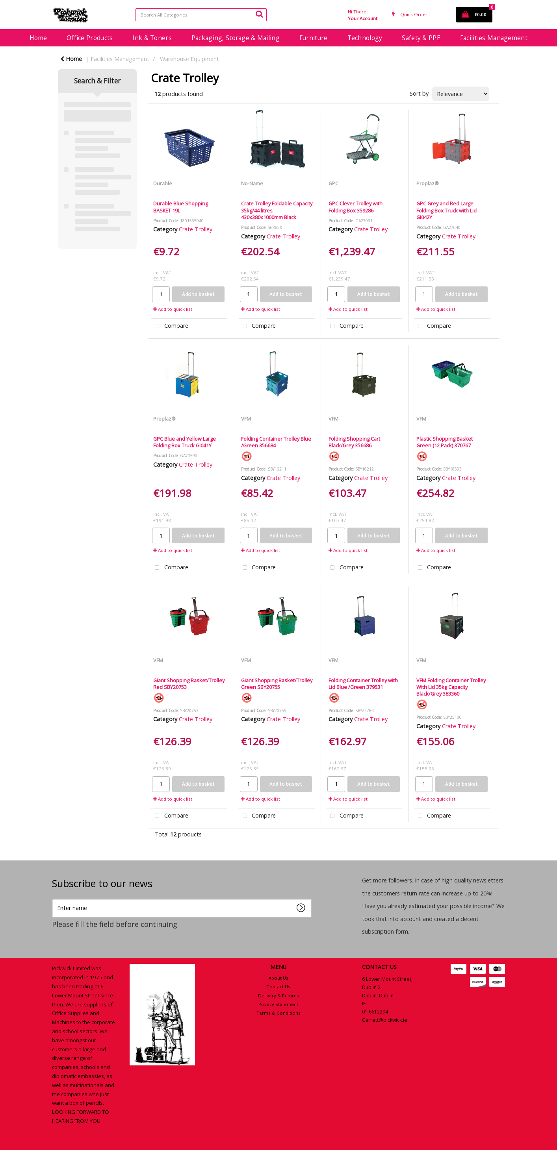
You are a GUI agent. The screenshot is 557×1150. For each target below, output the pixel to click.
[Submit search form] (259, 14)
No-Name (252, 183)
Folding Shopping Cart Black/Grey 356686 (354, 442)
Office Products (90, 37)
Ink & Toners (151, 37)
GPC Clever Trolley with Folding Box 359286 (355, 207)
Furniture (313, 37)
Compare (169, 326)
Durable (162, 183)
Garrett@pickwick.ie (384, 1020)
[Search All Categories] (201, 14)
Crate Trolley (195, 229)
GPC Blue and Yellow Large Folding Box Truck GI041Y (184, 442)
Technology (364, 37)
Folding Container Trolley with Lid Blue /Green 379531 (363, 683)
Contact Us (278, 986)
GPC (333, 183)
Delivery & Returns (278, 996)
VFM (246, 418)
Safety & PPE (421, 37)
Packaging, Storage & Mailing (235, 37)
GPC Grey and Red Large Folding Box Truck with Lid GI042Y (446, 210)
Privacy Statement (278, 1004)
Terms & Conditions (278, 1013)
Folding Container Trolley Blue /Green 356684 (276, 442)
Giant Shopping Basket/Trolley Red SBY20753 (189, 683)
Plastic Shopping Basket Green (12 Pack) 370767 (444, 442)
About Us (278, 978)
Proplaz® (427, 183)
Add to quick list (172, 309)
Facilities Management (493, 37)
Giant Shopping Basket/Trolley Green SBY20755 (276, 683)
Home (38, 37)
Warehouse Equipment (189, 59)
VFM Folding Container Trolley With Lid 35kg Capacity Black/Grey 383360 (451, 687)
